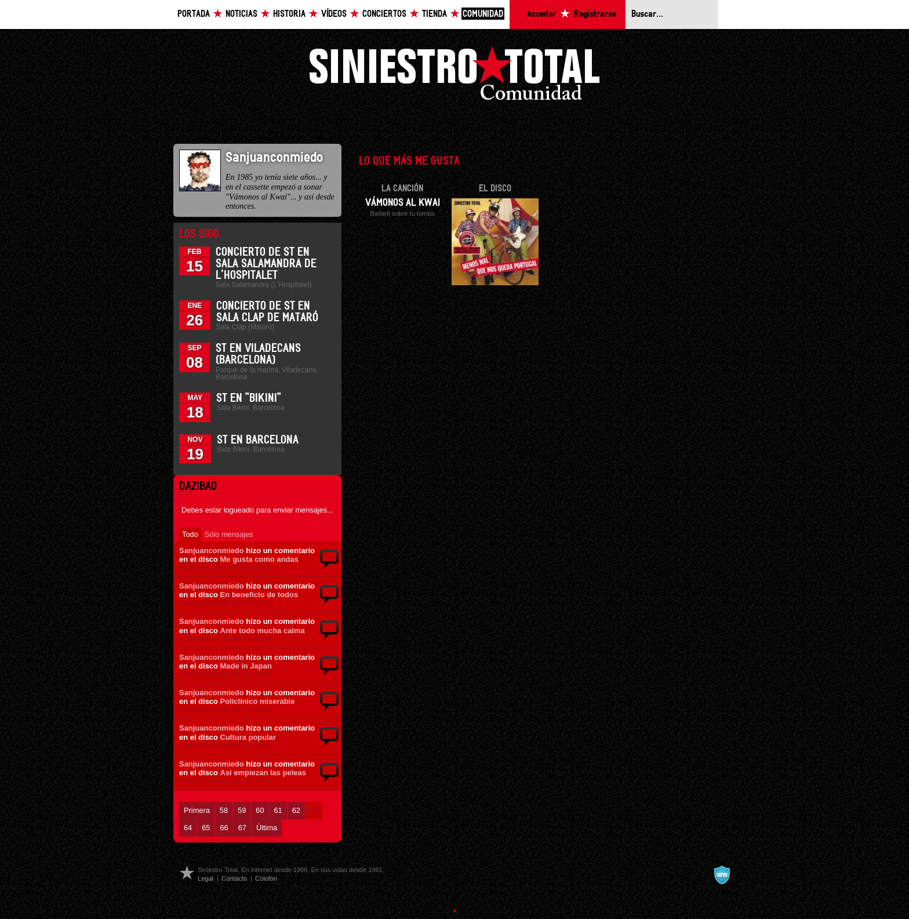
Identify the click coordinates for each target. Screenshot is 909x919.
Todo (190, 534)
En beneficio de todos (259, 594)
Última (266, 827)
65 (206, 827)
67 (242, 827)
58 (224, 810)
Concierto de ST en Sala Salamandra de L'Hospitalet (266, 264)
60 (260, 810)
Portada (193, 14)
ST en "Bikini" (248, 398)
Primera (197, 810)
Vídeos (334, 14)
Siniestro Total (454, 76)
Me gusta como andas (259, 559)
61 (278, 810)
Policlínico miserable (257, 701)
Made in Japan (246, 666)
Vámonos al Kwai (402, 203)
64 (188, 827)
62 (296, 810)
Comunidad (483, 14)
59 (242, 810)
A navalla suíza (722, 875)
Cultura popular (248, 737)
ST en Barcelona (258, 440)
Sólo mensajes (229, 534)
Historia (289, 14)
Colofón (266, 878)
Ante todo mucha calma (262, 630)
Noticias (241, 14)
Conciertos (384, 14)
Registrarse (595, 14)
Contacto (234, 878)
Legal (205, 878)
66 (224, 827)
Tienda (434, 14)
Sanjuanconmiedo (211, 550)
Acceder (541, 14)
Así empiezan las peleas (263, 772)
